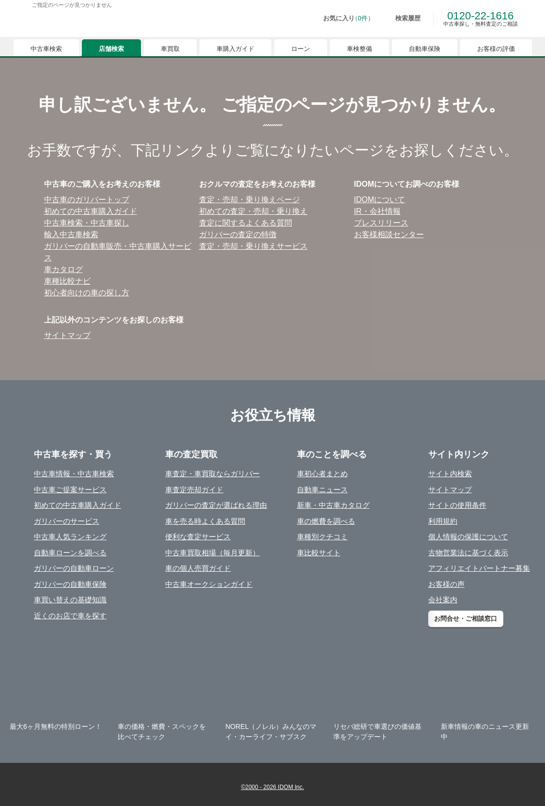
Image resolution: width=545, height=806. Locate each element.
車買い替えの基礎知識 (70, 600)
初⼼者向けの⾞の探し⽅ (86, 293)
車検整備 (359, 48)
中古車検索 (46, 48)
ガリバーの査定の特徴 (238, 234)
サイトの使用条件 (457, 505)
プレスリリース (381, 223)
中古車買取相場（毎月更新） (212, 552)
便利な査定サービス (198, 536)
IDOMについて (379, 199)
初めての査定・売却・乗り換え (253, 211)
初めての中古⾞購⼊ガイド (90, 211)
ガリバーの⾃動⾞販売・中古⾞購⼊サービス (117, 252)
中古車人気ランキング (70, 536)
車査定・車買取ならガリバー (212, 473)
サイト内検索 (450, 473)
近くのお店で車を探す (70, 616)
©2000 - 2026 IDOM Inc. (272, 787)
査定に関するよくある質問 (245, 223)
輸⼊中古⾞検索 (71, 234)
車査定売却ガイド (194, 489)
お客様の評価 (496, 48)
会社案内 (442, 600)
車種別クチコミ (322, 536)
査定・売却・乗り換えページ (249, 199)
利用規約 (442, 521)
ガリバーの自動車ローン (74, 568)
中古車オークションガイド (208, 584)
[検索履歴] (401, 18)
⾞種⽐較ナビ (67, 281)
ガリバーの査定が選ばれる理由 (216, 505)
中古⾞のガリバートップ (86, 199)
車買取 (170, 48)
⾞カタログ (63, 269)
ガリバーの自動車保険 (70, 584)
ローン (300, 48)
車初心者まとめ (322, 473)
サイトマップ (67, 335)
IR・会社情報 (377, 211)
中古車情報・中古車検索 (74, 473)
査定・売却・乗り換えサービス (253, 246)
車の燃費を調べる (326, 521)
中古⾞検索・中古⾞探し (86, 223)
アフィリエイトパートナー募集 (479, 568)
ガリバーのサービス (66, 521)
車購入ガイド (235, 48)
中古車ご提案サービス (70, 489)
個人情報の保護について (468, 536)
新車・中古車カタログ (333, 505)
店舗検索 (111, 48)
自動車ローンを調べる (70, 552)
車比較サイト (319, 552)
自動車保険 (424, 48)
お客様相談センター (389, 234)
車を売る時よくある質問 (205, 521)
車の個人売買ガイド (198, 568)
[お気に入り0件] (342, 18)
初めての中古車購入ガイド (77, 505)
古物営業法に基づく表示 (468, 552)
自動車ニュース (322, 489)
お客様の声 (446, 584)
